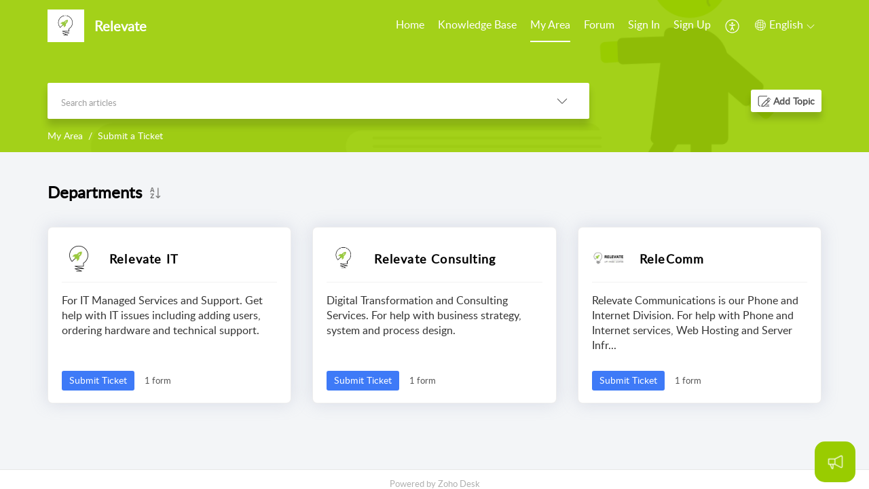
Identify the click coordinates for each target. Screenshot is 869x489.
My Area (550, 24)
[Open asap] (835, 461)
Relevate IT (144, 259)
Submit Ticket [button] (98, 380)
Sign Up (692, 24)
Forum (599, 24)
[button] (733, 25)
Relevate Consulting (435, 259)
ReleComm (672, 259)
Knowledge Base (477, 24)
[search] (291, 101)
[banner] (434, 76)
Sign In (644, 24)
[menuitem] (410, 26)
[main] (434, 310)
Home (410, 24)
